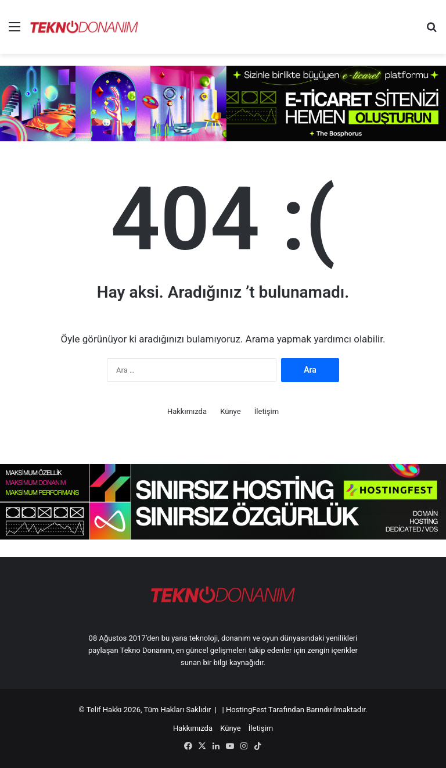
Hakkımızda (187, 411)
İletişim (266, 411)
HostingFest (246, 709)
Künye (230, 411)
